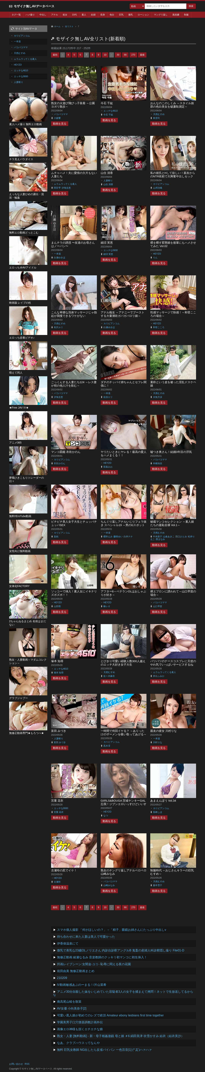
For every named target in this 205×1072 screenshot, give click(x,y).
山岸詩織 (157, 188)
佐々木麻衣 (109, 676)
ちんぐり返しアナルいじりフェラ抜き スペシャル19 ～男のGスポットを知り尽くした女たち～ (123, 525)
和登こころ (158, 327)
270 (133, 55)
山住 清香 (107, 172)
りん (155, 257)
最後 (142, 55)
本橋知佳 (157, 463)
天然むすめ (159, 114)
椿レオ (106, 606)
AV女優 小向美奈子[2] (71, 1008)
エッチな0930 (111, 250)
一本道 (57, 253)
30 (118, 55)
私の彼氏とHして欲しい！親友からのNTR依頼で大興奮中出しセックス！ (172, 176)
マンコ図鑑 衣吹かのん (65, 451)
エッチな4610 (111, 110)
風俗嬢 (175, 14)
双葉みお (108, 466)
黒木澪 (106, 745)
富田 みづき (58, 730)
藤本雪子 (157, 885)
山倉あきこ (168, 536)
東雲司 (156, 118)
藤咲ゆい (118, 536)
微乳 (130, 14)
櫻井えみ (108, 536)
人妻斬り (108, 180)
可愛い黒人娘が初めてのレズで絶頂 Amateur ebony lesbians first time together (110, 1015)
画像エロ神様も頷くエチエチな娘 (80, 1029)
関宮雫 (57, 188)
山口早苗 (157, 606)
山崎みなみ (109, 885)
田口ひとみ (181, 536)
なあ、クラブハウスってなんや (78, 1042)
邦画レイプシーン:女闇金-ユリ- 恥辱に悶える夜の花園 (94, 964)
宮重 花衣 (57, 800)
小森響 (57, 118)
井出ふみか (158, 676)
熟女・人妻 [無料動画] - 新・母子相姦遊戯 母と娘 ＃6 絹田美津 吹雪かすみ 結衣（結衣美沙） (120, 1036)
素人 (84, 14)
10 (105, 55)
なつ (105, 815)
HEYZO (157, 253)
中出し (42, 14)
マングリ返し (161, 14)
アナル (54, 14)
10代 (74, 14)
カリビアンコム (161, 184)
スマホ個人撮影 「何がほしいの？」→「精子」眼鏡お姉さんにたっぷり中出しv (111, 929)
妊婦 (93, 14)
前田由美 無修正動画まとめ (75, 971)
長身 (102, 14)
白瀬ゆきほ (59, 257)
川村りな (157, 742)
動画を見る (59, 123)
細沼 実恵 (107, 242)
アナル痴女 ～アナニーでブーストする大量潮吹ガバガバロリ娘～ (122, 314)
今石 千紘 (107, 103)
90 (125, 55)
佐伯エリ (108, 397)
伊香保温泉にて (67, 943)
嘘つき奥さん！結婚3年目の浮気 (171, 451)
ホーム (57, 26)
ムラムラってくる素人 (65, 184)
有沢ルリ (58, 327)
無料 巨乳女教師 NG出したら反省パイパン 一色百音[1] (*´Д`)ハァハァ (104, 1049)
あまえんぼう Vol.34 (163, 800)
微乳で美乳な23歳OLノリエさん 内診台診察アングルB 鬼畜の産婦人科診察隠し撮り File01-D (120, 950)
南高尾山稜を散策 (69, 1001)
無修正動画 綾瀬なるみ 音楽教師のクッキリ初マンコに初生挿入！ (102, 957)
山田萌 (57, 606)
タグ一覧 (16, 14)
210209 (62, 978)
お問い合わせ (16, 1064)
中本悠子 (157, 536)
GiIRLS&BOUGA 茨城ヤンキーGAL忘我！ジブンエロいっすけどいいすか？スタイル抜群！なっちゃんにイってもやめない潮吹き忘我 (123, 806)
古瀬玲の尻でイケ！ (64, 870)
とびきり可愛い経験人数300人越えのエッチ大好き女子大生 (123, 662)
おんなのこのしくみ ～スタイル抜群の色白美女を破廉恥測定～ (172, 104)
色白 (112, 14)
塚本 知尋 (57, 661)
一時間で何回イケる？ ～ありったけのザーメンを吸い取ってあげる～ (123, 732)
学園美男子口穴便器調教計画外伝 (80, 1022)
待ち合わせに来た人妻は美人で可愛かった (86, 936)
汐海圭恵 (66, 188)
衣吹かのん (59, 463)
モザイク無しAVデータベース (34, 6)
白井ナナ (128, 536)
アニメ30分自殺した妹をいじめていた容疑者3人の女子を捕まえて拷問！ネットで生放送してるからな (123, 993)
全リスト (69, 26)
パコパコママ (61, 114)
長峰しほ (157, 812)
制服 (186, 14)
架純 (56, 536)
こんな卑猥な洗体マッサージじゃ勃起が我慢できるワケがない (74, 314)
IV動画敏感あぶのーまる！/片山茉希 (82, 984)
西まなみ (160, 539)
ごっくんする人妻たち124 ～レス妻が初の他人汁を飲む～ (74, 383)
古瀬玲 (57, 882)
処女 (65, 14)
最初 (55, 55)
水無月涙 (157, 397)
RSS (27, 1064)
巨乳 (121, 14)
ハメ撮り (30, 14)
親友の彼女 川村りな (163, 730)
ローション (143, 14)
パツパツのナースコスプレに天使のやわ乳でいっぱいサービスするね (173, 662)
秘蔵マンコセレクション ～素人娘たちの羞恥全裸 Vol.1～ (172, 523)
